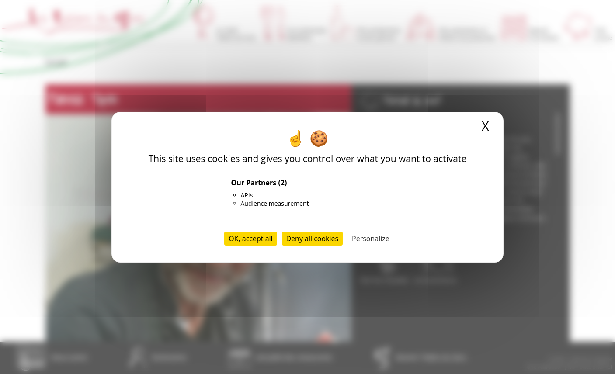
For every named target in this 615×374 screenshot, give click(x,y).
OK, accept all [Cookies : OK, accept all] (250, 238)
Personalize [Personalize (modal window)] (370, 238)
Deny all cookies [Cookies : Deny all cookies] (312, 238)
